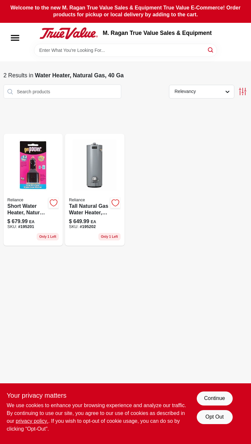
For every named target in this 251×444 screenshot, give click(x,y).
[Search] (211, 49)
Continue (214, 398)
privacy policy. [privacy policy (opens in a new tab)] (32, 421)
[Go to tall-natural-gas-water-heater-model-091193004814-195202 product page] (95, 190)
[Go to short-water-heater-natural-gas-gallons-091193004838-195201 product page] (33, 190)
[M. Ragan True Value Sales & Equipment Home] (68, 33)
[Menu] (15, 38)
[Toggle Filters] (242, 91)
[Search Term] (125, 50)
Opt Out (214, 417)
